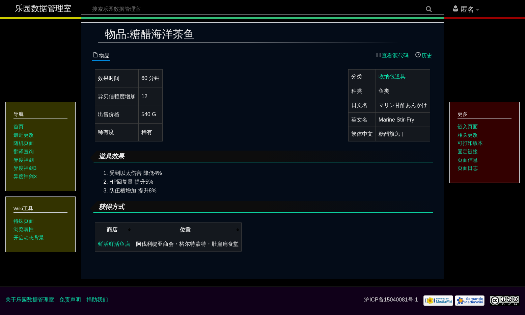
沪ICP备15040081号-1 (391, 300)
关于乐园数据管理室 (29, 300)
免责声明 (70, 300)
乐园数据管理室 (43, 8)
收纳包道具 (392, 76)
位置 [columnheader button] (185, 230)
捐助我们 (97, 300)
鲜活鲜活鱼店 (114, 244)
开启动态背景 (28, 237)
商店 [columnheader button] (112, 230)
